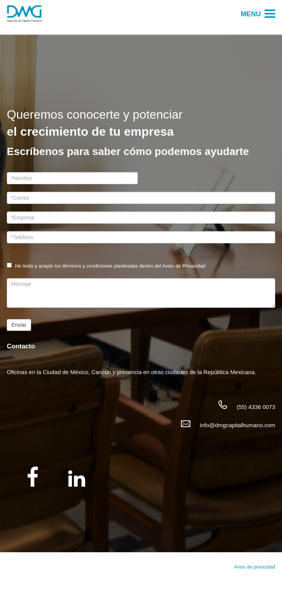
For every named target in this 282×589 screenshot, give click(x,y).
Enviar (18, 325)
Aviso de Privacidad (183, 266)
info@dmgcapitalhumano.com (237, 425)
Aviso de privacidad (254, 567)
